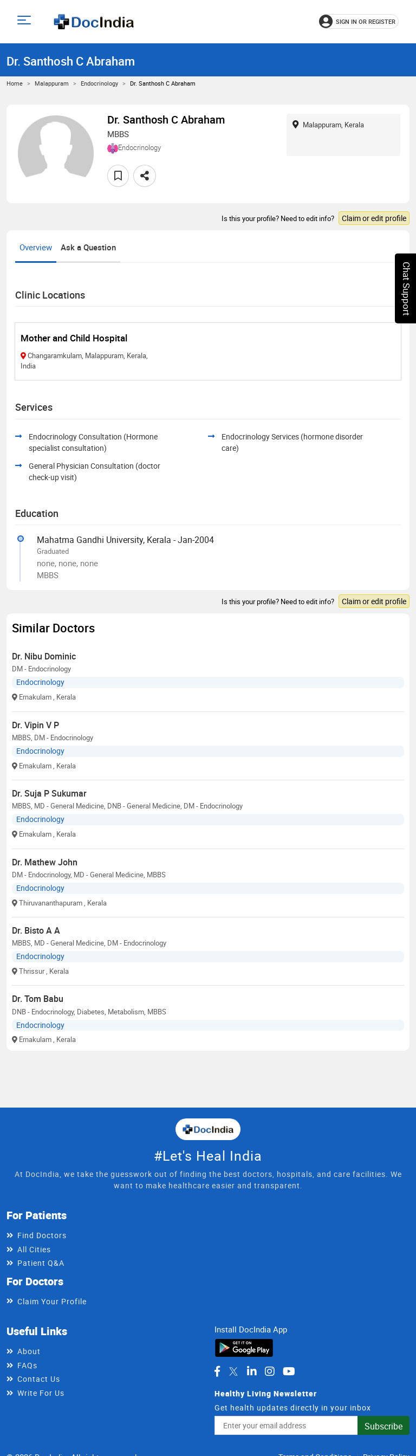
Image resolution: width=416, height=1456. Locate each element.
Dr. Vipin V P (35, 725)
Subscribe (383, 1426)
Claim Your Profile (52, 1301)
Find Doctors (42, 1235)
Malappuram (52, 83)
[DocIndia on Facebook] (217, 1371)
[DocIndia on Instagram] (270, 1371)
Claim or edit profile (374, 218)
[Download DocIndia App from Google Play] (244, 1346)
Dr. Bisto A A (36, 930)
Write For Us (40, 1393)
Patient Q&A (40, 1263)
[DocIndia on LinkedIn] (252, 1371)
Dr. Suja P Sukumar (49, 793)
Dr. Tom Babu (37, 999)
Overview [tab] (36, 247)
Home (14, 83)
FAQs (27, 1365)
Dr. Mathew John (44, 862)
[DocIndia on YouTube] (289, 1371)
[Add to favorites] (118, 176)
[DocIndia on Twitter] (233, 1371)
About (29, 1351)
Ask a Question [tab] (88, 247)
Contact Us (38, 1379)
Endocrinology (99, 83)
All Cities (34, 1249)
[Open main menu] (25, 21)
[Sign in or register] (359, 21)
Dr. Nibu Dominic (44, 656)
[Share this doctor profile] (144, 176)
